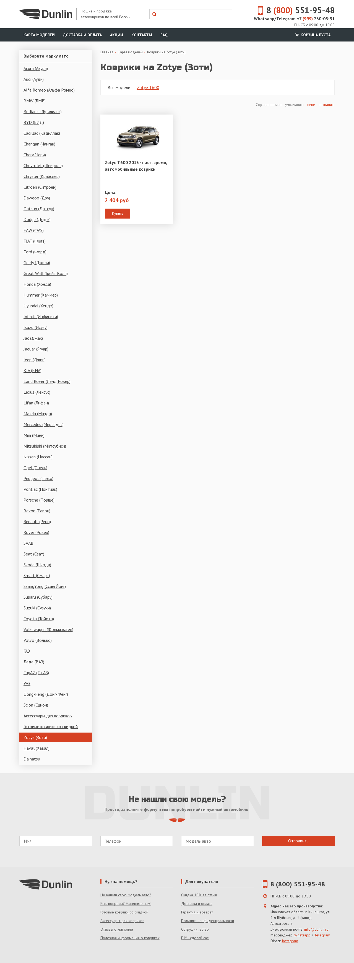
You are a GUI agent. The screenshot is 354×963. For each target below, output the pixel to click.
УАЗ (27, 683)
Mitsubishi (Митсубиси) (45, 446)
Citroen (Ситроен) (40, 187)
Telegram (322, 935)
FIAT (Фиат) (35, 241)
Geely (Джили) (37, 262)
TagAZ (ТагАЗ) (36, 672)
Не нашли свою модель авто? (125, 894)
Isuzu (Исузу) (36, 327)
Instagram (290, 940)
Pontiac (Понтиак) (40, 489)
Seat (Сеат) (34, 554)
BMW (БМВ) (35, 100)
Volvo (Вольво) (38, 640)
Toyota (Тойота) (39, 618)
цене (311, 104)
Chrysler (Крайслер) (42, 176)
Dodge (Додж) (37, 219)
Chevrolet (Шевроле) (43, 165)
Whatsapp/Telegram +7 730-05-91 (294, 18)
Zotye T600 (148, 87)
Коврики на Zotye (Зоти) (166, 52)
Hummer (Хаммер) (41, 295)
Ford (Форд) (35, 252)
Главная (106, 52)
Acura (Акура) (36, 68)
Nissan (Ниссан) (38, 457)
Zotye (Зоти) (35, 737)
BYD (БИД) (34, 122)
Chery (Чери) (35, 154)
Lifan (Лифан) (36, 403)
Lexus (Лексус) (37, 392)
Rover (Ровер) (36, 532)
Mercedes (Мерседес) (44, 424)
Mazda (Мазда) (38, 413)
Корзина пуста (312, 34)
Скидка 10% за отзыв (199, 894)
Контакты (141, 34)
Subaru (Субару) (38, 597)
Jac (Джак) (33, 338)
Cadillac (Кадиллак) (42, 133)
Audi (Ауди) (34, 79)
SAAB (28, 543)
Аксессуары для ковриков (48, 715)
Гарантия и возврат (197, 912)
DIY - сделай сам (195, 937)
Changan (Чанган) (39, 144)
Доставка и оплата (82, 34)
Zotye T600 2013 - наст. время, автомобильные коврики (136, 166)
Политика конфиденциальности (207, 920)
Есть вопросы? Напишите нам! (125, 903)
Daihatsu (32, 759)
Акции (116, 34)
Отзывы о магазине (116, 929)
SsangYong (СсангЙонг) (45, 586)
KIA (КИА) (32, 370)
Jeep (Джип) (35, 359)
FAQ (164, 34)
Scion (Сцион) (36, 705)
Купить (117, 213)
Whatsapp (302, 935)
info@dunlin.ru (316, 929)
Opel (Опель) (35, 467)
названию (327, 104)
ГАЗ (27, 651)
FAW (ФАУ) (34, 230)
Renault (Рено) (37, 521)
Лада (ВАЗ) (34, 662)
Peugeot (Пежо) (38, 478)
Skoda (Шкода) (37, 564)
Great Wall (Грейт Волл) (46, 273)
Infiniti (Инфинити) (41, 316)
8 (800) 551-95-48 (297, 884)
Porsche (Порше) (39, 500)
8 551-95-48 (293, 10)
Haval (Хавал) (37, 748)
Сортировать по (269, 104)
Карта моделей (39, 34)
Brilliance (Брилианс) (43, 111)
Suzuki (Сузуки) (37, 608)
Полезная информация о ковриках (130, 937)
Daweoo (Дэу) (37, 198)
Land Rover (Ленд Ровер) (47, 381)
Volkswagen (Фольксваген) (48, 629)
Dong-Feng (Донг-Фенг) (46, 694)
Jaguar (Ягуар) (36, 349)
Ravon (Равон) (37, 510)
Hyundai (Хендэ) (38, 305)
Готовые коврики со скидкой (51, 726)
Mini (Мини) (34, 435)
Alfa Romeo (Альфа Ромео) (49, 90)
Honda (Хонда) (37, 284)
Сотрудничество (195, 929)
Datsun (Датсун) (39, 208)
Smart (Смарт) (37, 575)
